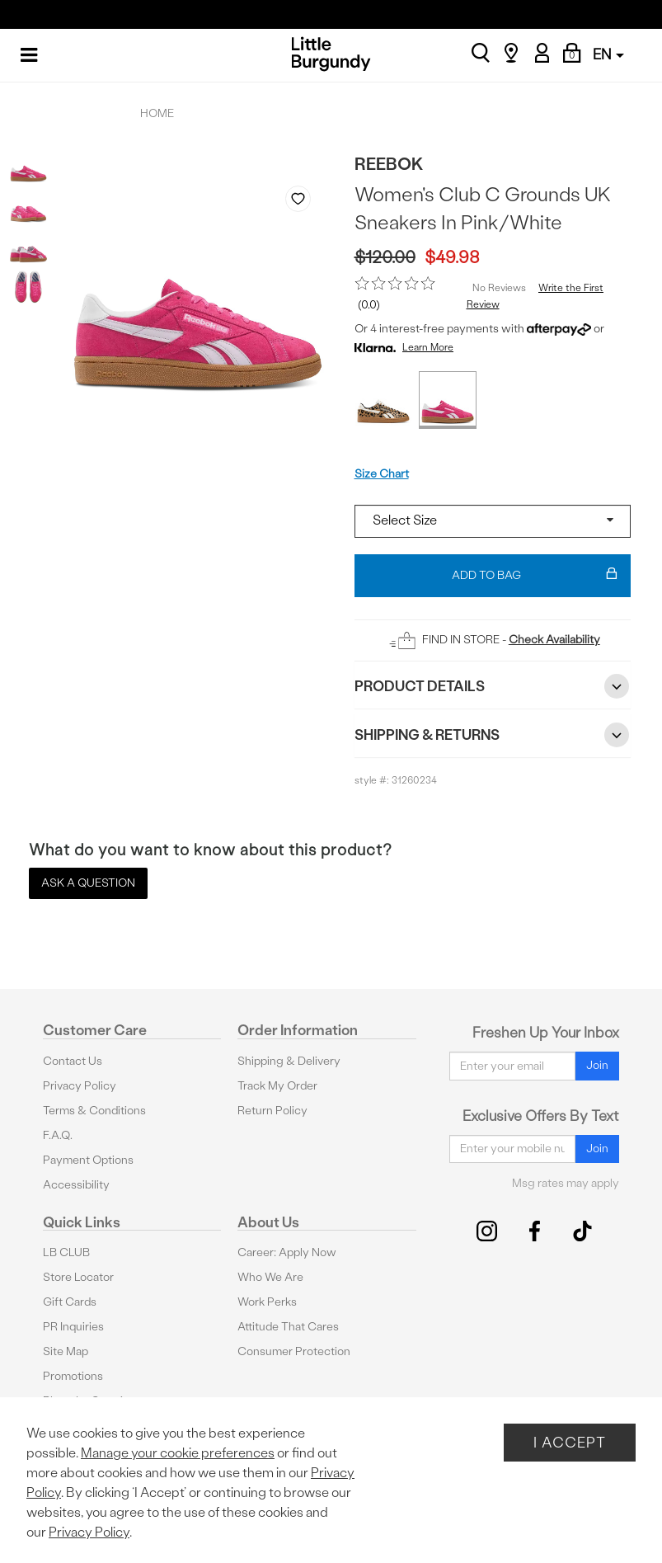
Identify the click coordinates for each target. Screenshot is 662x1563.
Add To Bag (534, 575)
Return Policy (272, 1111)
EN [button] (608, 54)
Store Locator (78, 1277)
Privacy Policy (79, 1086)
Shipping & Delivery (288, 1061)
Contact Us (72, 1061)
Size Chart (381, 474)
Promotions (73, 1376)
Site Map (65, 1351)
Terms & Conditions (94, 1111)
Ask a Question (88, 883)
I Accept (569, 1442)
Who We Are (270, 1277)
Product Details (492, 686)
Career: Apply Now (286, 1252)
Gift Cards (69, 1302)
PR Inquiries (73, 1327)
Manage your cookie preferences (178, 1453)
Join (597, 1065)
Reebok (389, 163)
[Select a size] (492, 521)
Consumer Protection (293, 1351)
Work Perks (267, 1302)
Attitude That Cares (288, 1327)
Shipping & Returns (492, 735)
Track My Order (277, 1086)
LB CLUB (66, 1252)
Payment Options (88, 1160)
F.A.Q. (58, 1135)
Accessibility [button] (76, 1185)
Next (316, 394)
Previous (286, 394)
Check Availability (554, 640)
